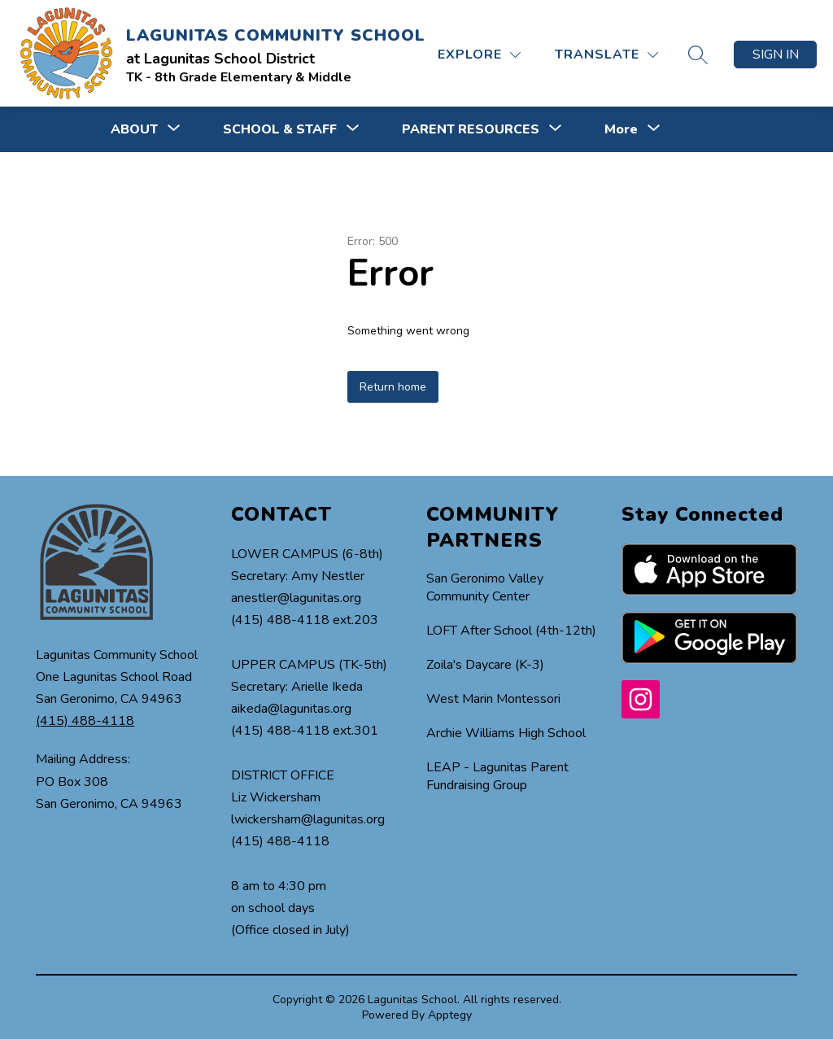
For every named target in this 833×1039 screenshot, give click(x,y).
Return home (393, 387)
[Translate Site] (606, 55)
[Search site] (698, 54)
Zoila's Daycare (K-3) (485, 665)
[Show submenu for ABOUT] (134, 129)
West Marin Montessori (493, 699)
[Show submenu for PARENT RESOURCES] (470, 129)
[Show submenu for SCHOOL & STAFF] (280, 129)
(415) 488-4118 (85, 721)
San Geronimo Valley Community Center (484, 587)
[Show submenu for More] (621, 129)
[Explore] (479, 55)
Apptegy (450, 1015)
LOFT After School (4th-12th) (511, 631)
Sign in (775, 54)
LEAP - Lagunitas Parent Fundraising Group (497, 776)
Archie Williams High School (506, 733)
